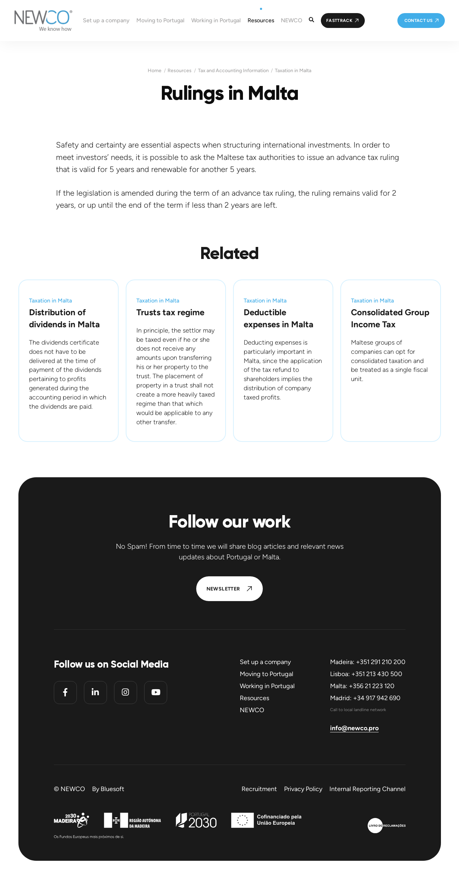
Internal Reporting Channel (367, 789)
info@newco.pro (354, 728)
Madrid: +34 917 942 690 (365, 698)
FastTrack (339, 20)
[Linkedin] (95, 692)
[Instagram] (125, 692)
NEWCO (252, 710)
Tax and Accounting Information (233, 70)
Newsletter (223, 589)
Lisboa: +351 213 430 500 (366, 674)
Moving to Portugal (266, 674)
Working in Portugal (267, 686)
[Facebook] (65, 692)
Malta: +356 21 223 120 (362, 686)
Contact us (418, 20)
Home (155, 70)
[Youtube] (155, 692)
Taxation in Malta (293, 70)
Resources (180, 70)
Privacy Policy (303, 789)
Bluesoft (112, 789)
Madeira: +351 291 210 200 (368, 662)
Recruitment (259, 789)
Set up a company (265, 662)
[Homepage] (36, 20)
